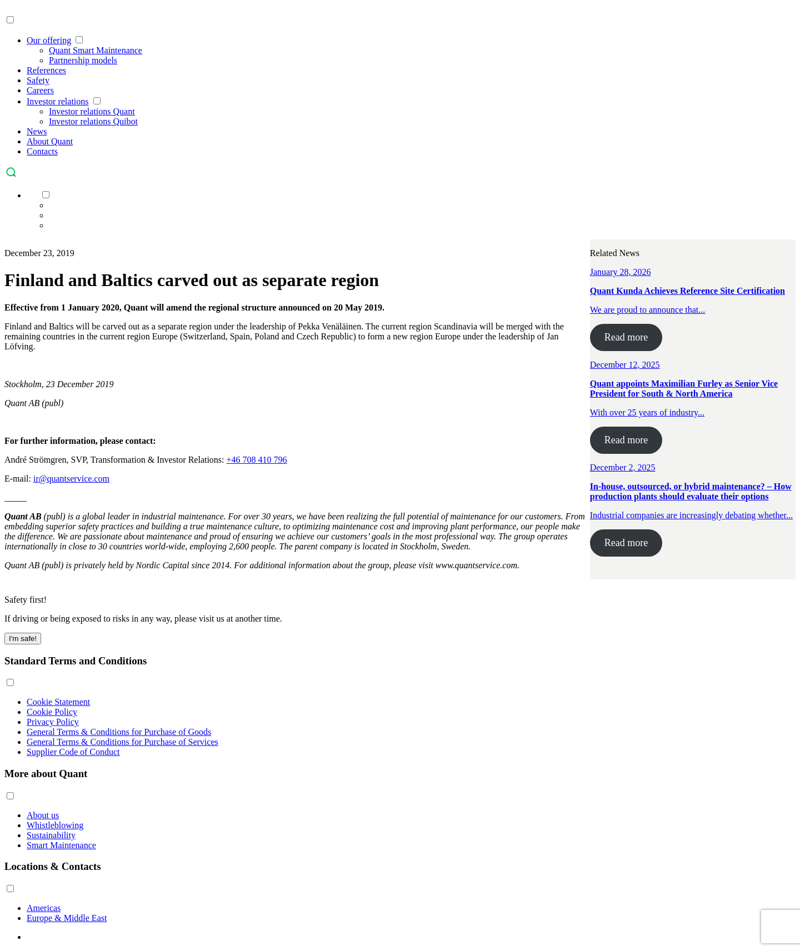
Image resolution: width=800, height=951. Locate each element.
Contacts (42, 151)
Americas (44, 908)
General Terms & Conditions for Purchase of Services (122, 742)
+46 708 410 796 (257, 459)
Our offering (49, 40)
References (46, 70)
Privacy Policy (53, 722)
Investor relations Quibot (93, 121)
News (37, 131)
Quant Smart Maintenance (95, 50)
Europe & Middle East (67, 918)
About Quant (50, 141)
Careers (40, 90)
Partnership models (83, 60)
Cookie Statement (58, 702)
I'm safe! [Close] (23, 638)
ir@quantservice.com (71, 478)
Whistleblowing (55, 825)
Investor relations (58, 101)
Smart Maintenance (61, 845)
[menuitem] (32, 195)
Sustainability (51, 835)
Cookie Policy (52, 712)
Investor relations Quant (92, 111)
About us (43, 815)
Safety (38, 80)
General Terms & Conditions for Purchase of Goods (119, 732)
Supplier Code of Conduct (73, 752)
